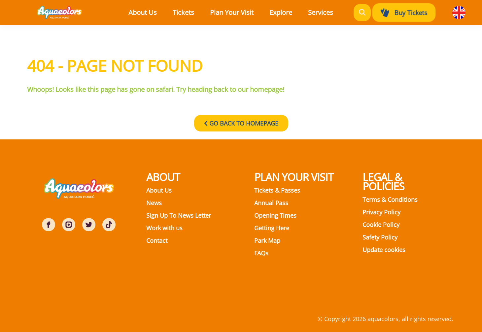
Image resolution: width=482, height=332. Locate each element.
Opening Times (275, 215)
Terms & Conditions (390, 199)
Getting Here (271, 228)
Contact (156, 240)
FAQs (261, 253)
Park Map (267, 240)
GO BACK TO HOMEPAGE (241, 123)
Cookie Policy (380, 225)
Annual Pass (271, 203)
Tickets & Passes (277, 190)
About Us (159, 190)
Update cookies (383, 250)
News (154, 203)
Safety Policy (379, 237)
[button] (190, 12)
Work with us (164, 228)
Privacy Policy (381, 212)
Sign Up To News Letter (178, 215)
